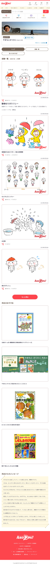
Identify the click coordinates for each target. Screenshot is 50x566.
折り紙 (36, 8)
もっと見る (25, 297)
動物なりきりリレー (10, 103)
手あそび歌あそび (14, 8)
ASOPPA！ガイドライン (19, 543)
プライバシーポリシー (32, 551)
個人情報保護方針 (17, 554)
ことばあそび (29, 8)
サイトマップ (34, 554)
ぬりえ (7, 8)
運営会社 (26, 554)
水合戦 (3, 241)
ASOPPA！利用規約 (31, 543)
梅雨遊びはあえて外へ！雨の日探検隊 (12, 152)
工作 (2, 8)
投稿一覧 (37, 49)
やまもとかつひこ (9, 40)
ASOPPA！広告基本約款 (25, 546)
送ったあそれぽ (13, 53)
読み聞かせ (42, 8)
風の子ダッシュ (6, 286)
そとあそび (22, 8)
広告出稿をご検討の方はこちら (25, 548)
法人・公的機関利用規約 (18, 551)
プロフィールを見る (40, 43)
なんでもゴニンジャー (8, 196)
